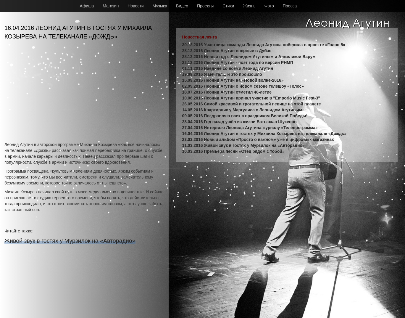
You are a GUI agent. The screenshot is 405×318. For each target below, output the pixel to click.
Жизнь (249, 6)
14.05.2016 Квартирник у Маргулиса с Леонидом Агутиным (242, 109)
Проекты (205, 6)
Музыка (160, 6)
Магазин (111, 6)
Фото (269, 6)
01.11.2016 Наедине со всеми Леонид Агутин (227, 68)
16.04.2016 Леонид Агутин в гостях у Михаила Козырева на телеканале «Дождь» (264, 133)
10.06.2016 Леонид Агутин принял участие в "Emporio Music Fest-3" (251, 98)
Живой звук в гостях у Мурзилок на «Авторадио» (69, 240)
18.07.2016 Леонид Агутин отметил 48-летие (227, 92)
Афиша (87, 6)
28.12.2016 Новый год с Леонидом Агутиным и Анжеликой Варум (248, 56)
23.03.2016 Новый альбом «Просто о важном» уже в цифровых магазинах (258, 139)
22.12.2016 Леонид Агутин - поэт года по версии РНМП (237, 62)
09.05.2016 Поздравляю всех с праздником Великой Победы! (244, 115)
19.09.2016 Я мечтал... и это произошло (222, 74)
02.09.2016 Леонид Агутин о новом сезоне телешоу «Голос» (243, 86)
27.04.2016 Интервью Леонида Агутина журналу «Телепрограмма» (249, 127)
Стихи (228, 6)
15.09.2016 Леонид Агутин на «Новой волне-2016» (232, 80)
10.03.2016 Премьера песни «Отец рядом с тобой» (233, 151)
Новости (135, 6)
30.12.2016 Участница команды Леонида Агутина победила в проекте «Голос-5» (263, 44)
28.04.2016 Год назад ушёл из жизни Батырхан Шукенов (239, 121)
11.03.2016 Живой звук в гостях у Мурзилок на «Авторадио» (243, 145)
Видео (182, 6)
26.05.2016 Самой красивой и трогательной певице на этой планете (251, 104)
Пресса (290, 6)
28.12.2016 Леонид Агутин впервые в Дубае (226, 50)
